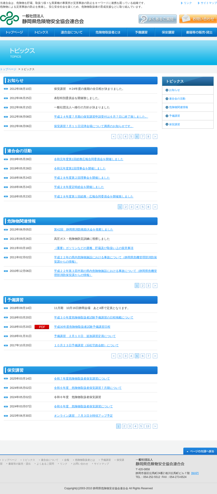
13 (147, 426)
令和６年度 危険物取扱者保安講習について (83, 406)
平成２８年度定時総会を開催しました (79, 187)
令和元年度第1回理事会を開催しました (80, 168)
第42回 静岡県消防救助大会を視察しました (83, 229)
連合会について (49, 459)
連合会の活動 (177, 98)
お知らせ (174, 90)
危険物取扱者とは (85, 459)
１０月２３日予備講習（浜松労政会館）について (86, 345)
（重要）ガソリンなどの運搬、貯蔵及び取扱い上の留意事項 (93, 248)
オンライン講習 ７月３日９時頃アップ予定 (83, 415)
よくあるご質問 (45, 463)
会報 (66, 459)
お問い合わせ (80, 463)
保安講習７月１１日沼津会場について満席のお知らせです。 (93, 126)
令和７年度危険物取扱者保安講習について (82, 378)
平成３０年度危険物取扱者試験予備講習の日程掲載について (93, 317)
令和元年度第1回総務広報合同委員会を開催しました (88, 159)
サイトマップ (209, 3)
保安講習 (174, 124)
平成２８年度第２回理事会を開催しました (82, 177)
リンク (188, 3)
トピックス (29, 459)
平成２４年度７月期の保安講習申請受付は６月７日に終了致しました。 (101, 116)
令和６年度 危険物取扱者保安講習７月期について (88, 388)
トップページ (8, 69)
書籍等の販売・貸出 (19, 463)
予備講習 (174, 115)
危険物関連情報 (178, 107)
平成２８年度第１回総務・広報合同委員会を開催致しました (93, 196)
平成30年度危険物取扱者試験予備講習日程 (82, 326)
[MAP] (195, 473)
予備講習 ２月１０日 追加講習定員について (85, 336)
